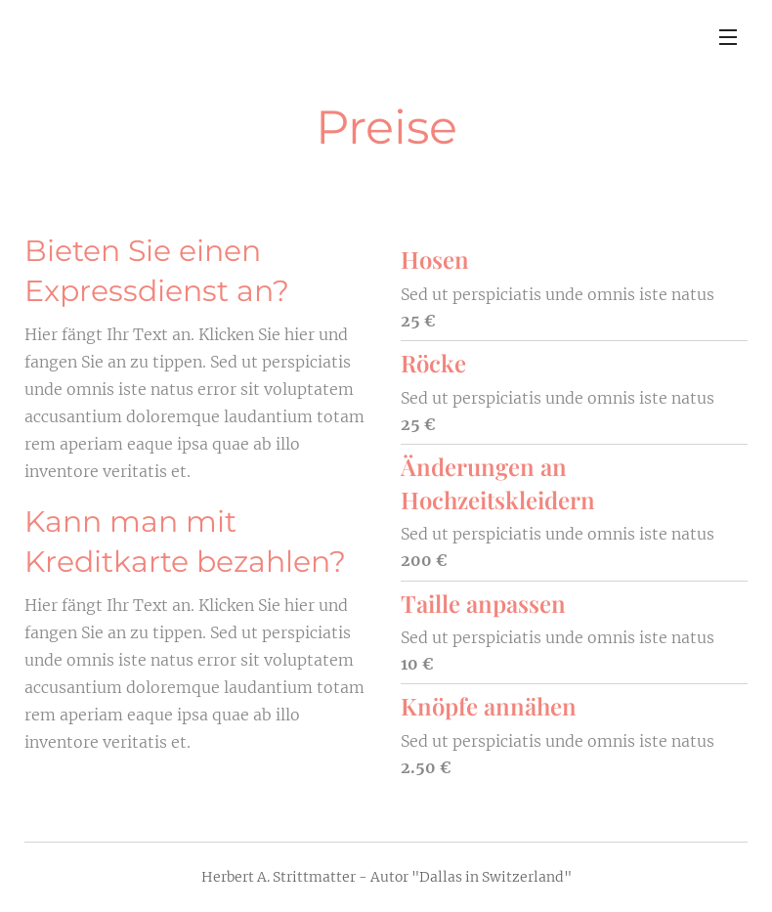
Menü (728, 37)
